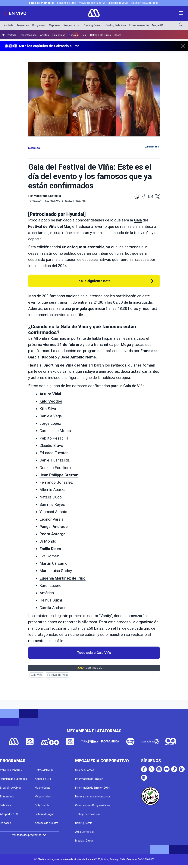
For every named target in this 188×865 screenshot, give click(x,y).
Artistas (44, 35)
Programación (72, 25)
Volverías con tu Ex (11, 770)
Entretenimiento (139, 25)
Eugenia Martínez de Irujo (62, 578)
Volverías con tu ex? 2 (92, 2)
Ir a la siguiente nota (94, 281)
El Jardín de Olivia (118, 2)
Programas (39, 25)
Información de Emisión (89, 778)
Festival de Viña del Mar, (49, 226)
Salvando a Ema (66, 2)
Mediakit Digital (84, 840)
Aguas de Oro (43, 778)
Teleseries (23, 25)
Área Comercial (84, 831)
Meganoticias (43, 796)
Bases (117, 35)
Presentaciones (28, 35)
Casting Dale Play (115, 25)
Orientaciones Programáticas (92, 805)
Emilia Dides (50, 549)
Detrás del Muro (44, 770)
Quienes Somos (84, 770)
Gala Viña (36, 675)
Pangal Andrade (53, 526)
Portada (8, 25)
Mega (126, 344)
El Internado (7, 796)
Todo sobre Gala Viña (94, 653)
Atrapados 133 (9, 814)
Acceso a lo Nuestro (46, 822)
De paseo (5, 822)
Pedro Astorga (52, 534)
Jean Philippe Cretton (58, 475)
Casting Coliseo (93, 25)
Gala (84, 35)
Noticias (73, 35)
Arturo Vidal (50, 394)
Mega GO (157, 25)
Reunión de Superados (144, 2)
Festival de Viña (57, 675)
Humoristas (58, 35)
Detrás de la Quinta (100, 35)
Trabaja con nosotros (87, 814)
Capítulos (54, 25)
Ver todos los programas (29, 834)
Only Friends (42, 805)
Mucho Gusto (42, 787)
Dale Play (5, 805)
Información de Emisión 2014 (92, 787)
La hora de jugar (44, 814)
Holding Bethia (83, 822)
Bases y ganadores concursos (93, 796)
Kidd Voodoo (50, 401)
